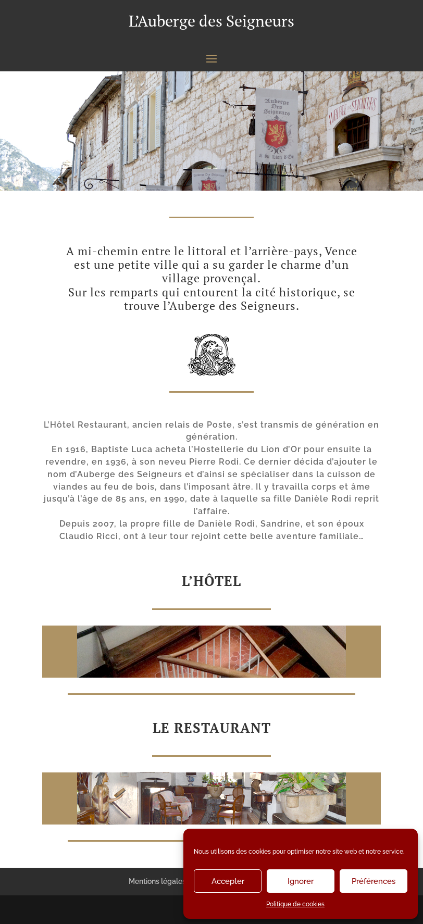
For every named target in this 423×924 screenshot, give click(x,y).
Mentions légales (157, 881)
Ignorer (301, 881)
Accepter (228, 881)
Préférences (373, 881)
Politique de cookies (295, 904)
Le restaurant (212, 727)
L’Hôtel (211, 581)
